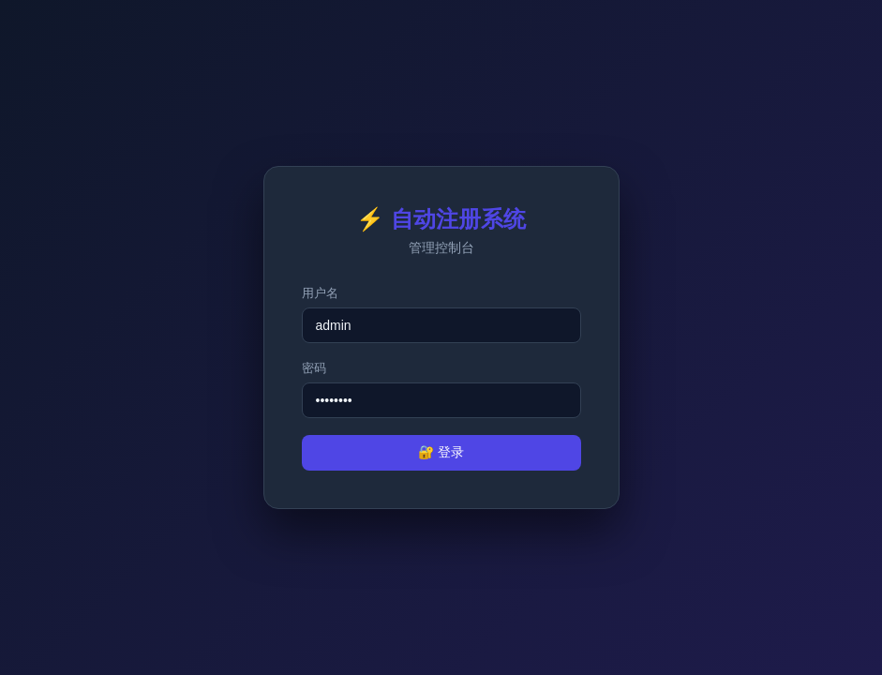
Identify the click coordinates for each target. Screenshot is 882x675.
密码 (314, 368)
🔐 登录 (441, 451)
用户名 (320, 293)
